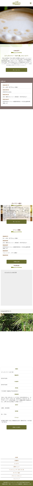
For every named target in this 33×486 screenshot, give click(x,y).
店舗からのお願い (17, 427)
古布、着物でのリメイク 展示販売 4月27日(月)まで (15, 96)
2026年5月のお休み (7, 92)
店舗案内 (17, 460)
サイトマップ (17, 479)
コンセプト (16, 463)
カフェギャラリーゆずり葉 (11, 272)
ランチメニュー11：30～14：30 (16, 469)
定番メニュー (17, 466)
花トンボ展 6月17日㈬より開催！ (10, 87)
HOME (16, 457)
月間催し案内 (17, 261)
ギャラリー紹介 (16, 472)
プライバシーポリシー (17, 475)
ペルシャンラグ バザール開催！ (10, 252)
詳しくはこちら (16, 69)
